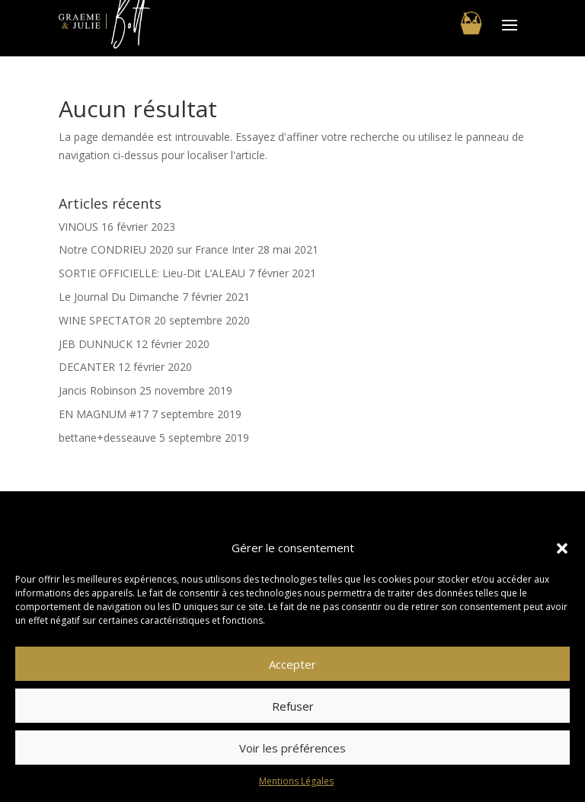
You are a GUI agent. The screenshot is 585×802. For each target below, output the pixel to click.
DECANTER (87, 366)
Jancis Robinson (97, 390)
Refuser (293, 706)
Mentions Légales (296, 781)
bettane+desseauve (107, 437)
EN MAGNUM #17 (104, 414)
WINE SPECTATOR (105, 320)
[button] (562, 548)
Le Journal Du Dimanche (119, 296)
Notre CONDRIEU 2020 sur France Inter (156, 249)
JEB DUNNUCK (96, 344)
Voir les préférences (292, 748)
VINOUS (78, 226)
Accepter (292, 664)
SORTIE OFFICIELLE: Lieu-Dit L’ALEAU (152, 273)
